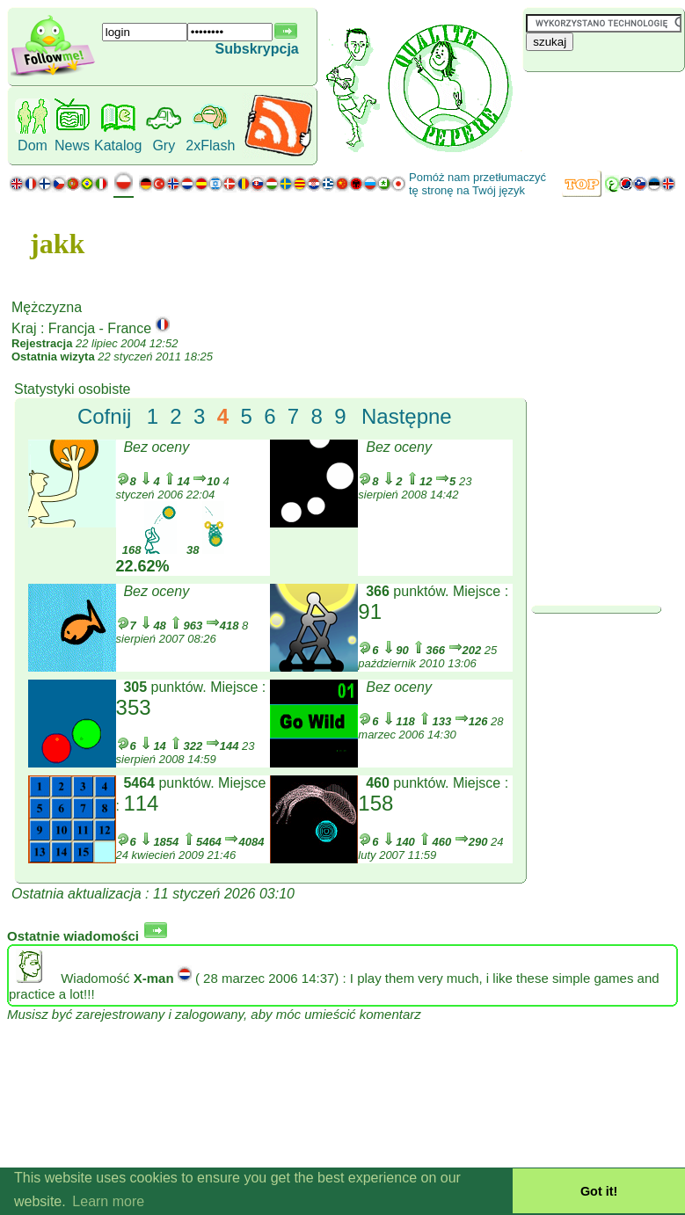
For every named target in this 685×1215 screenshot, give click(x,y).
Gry (163, 145)
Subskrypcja (257, 48)
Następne (406, 416)
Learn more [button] (108, 1201)
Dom (32, 145)
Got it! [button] (598, 1191)
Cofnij (104, 416)
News (72, 145)
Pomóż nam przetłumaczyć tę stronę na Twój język (477, 184)
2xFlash (210, 145)
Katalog (118, 145)
